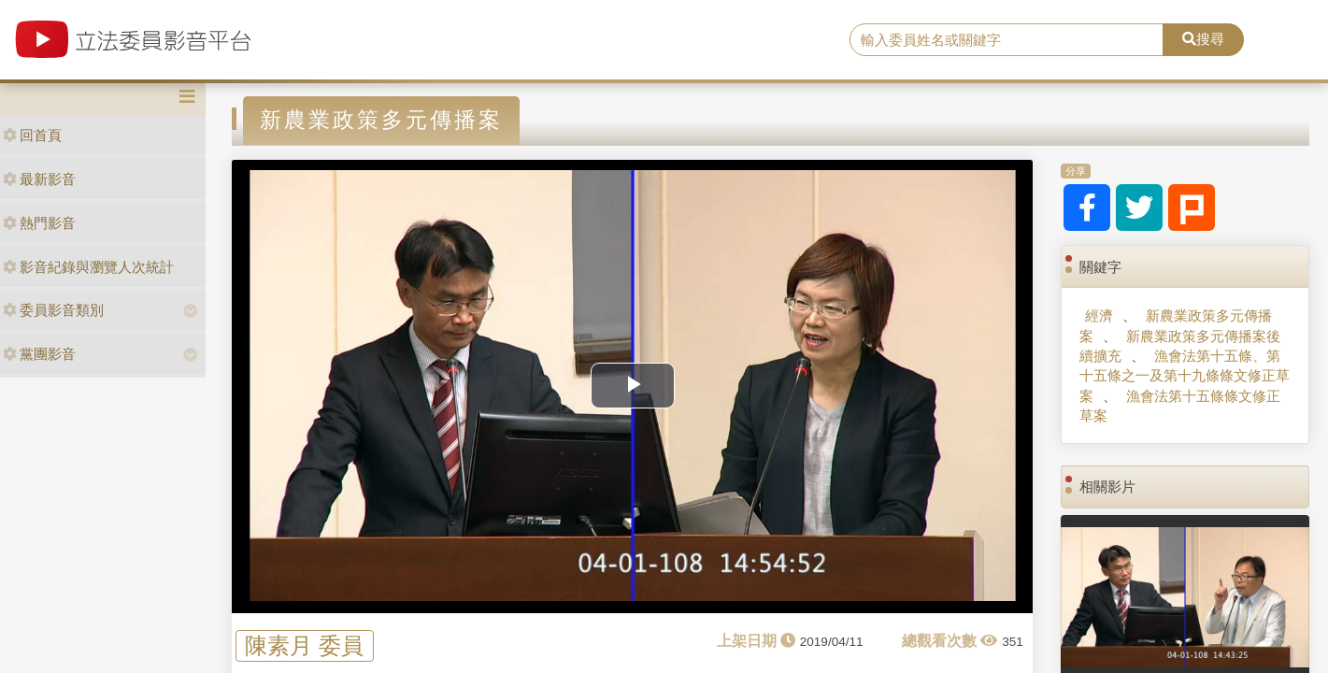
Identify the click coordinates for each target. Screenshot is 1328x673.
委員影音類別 (53, 310)
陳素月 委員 (304, 645)
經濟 (1099, 315)
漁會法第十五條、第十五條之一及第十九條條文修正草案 (1184, 376)
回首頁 (32, 135)
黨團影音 (39, 354)
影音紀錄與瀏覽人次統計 (88, 267)
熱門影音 (39, 223)
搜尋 (1203, 39)
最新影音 (39, 179)
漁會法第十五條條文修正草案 (1179, 405)
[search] (1006, 40)
